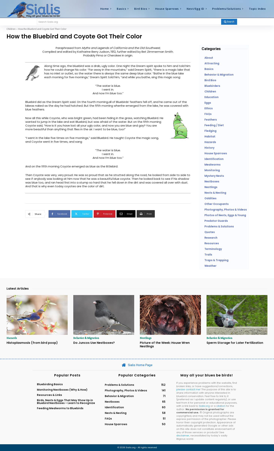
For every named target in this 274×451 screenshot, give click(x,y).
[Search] (229, 22)
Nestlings (145, 337)
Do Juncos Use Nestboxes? (94, 343)
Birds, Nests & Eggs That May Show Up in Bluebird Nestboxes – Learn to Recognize (66, 401)
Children (11, 29)
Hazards (12, 337)
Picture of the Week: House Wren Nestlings (165, 344)
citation (220, 406)
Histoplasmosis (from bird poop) (32, 343)
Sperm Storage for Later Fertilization (235, 343)
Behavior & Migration (86, 337)
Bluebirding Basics (50, 384)
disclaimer (182, 435)
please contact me (188, 389)
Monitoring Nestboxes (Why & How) (62, 390)
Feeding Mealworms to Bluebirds (60, 408)
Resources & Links (49, 395)
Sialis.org (204, 406)
